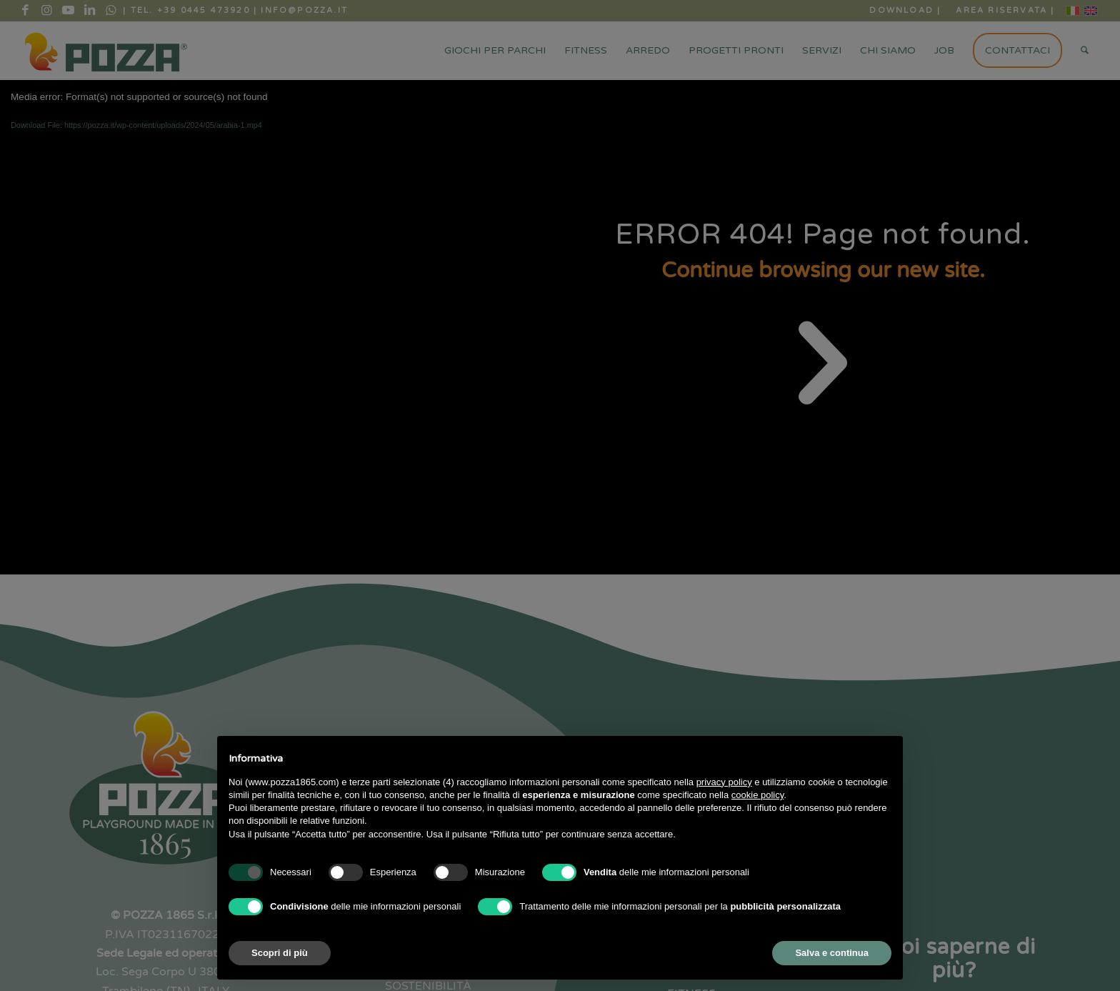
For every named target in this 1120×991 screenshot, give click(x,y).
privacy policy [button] (724, 782)
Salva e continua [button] (832, 952)
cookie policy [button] (757, 795)
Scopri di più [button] (279, 952)
